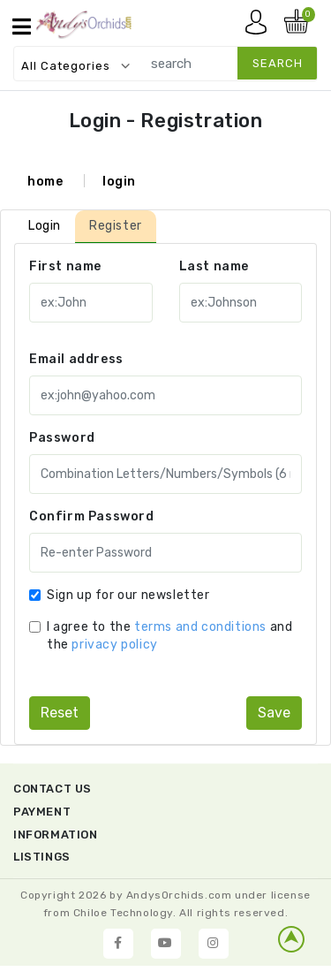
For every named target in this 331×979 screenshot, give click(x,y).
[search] (225, 63)
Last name (214, 266)
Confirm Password (91, 516)
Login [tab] (44, 225)
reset (60, 712)
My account (260, 26)
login (119, 181)
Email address (76, 359)
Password (62, 437)
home (45, 181)
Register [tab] (115, 225)
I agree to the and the (169, 635)
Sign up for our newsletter (128, 595)
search (277, 63)
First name (65, 266)
